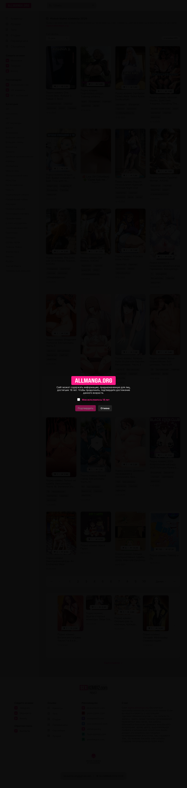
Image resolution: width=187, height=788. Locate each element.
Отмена (105, 408)
